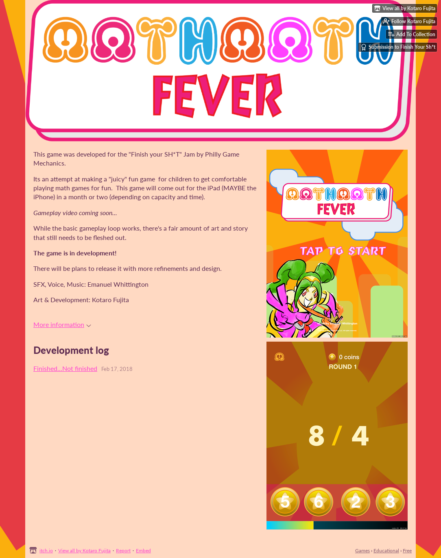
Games (362, 550)
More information (62, 324)
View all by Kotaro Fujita (84, 550)
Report (123, 550)
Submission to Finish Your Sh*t (397, 47)
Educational (386, 550)
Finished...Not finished (65, 368)
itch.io (46, 550)
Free (407, 550)
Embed (143, 550)
